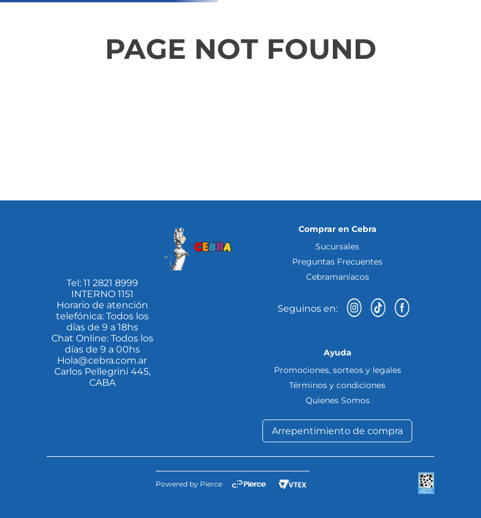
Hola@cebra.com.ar (102, 360)
